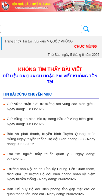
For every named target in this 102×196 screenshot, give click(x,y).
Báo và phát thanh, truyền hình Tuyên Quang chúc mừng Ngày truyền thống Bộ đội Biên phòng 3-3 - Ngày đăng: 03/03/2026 (51, 139)
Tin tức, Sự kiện (34, 41)
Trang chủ (12, 41)
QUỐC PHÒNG (61, 41)
